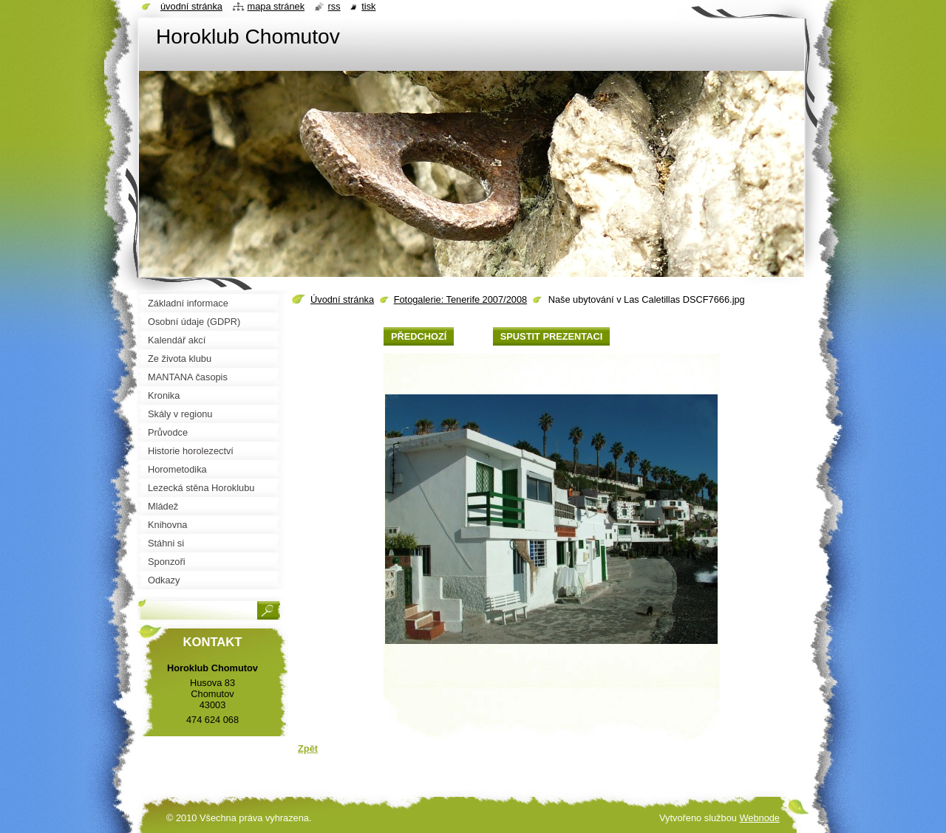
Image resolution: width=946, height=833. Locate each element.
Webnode (759, 817)
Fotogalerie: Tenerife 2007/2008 (460, 299)
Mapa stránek (276, 6)
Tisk (368, 6)
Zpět (308, 748)
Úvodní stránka (342, 299)
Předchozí (418, 336)
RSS (334, 6)
